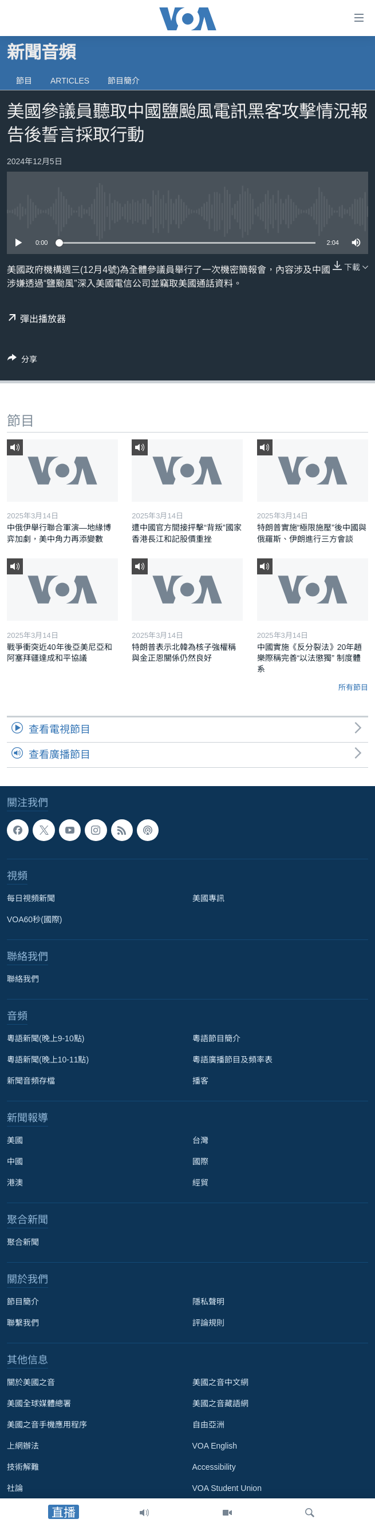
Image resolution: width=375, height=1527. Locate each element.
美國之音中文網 (220, 1382)
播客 (200, 1081)
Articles (69, 80)
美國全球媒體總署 (39, 1404)
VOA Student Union (227, 1488)
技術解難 (23, 1467)
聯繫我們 (23, 1323)
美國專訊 (208, 898)
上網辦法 (23, 1446)
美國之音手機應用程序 (47, 1425)
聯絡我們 (23, 979)
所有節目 (353, 687)
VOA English (215, 1446)
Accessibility (214, 1467)
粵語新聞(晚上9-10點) (45, 1039)
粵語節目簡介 (216, 1039)
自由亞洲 (208, 1425)
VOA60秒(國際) (34, 920)
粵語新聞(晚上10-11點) (48, 1060)
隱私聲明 (208, 1302)
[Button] (22, 361)
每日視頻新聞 (31, 898)
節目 (24, 80)
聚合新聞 (23, 1242)
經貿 (200, 1183)
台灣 (200, 1140)
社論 (15, 1488)
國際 (200, 1162)
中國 (15, 1162)
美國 (15, 1140)
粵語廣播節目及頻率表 (232, 1060)
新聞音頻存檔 (31, 1081)
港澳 (15, 1183)
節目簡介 (124, 80)
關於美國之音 (31, 1382)
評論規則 (208, 1323)
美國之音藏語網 (220, 1404)
